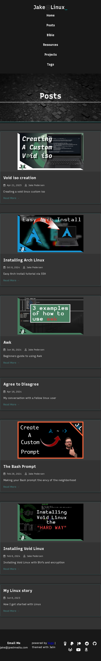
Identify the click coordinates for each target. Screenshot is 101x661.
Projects (50, 54)
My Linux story (17, 590)
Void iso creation (19, 177)
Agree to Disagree (21, 384)
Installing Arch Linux (23, 260)
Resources (50, 45)
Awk (7, 342)
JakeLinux (51, 7)
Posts (50, 25)
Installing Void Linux (23, 548)
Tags (50, 64)
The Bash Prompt (19, 466)
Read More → (11, 198)
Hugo (51, 643)
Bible (50, 35)
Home (51, 15)
